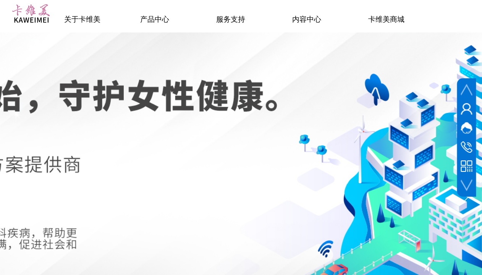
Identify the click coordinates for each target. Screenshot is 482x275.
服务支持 (230, 19)
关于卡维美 (82, 19)
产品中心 (154, 19)
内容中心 (306, 19)
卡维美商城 (386, 19)
